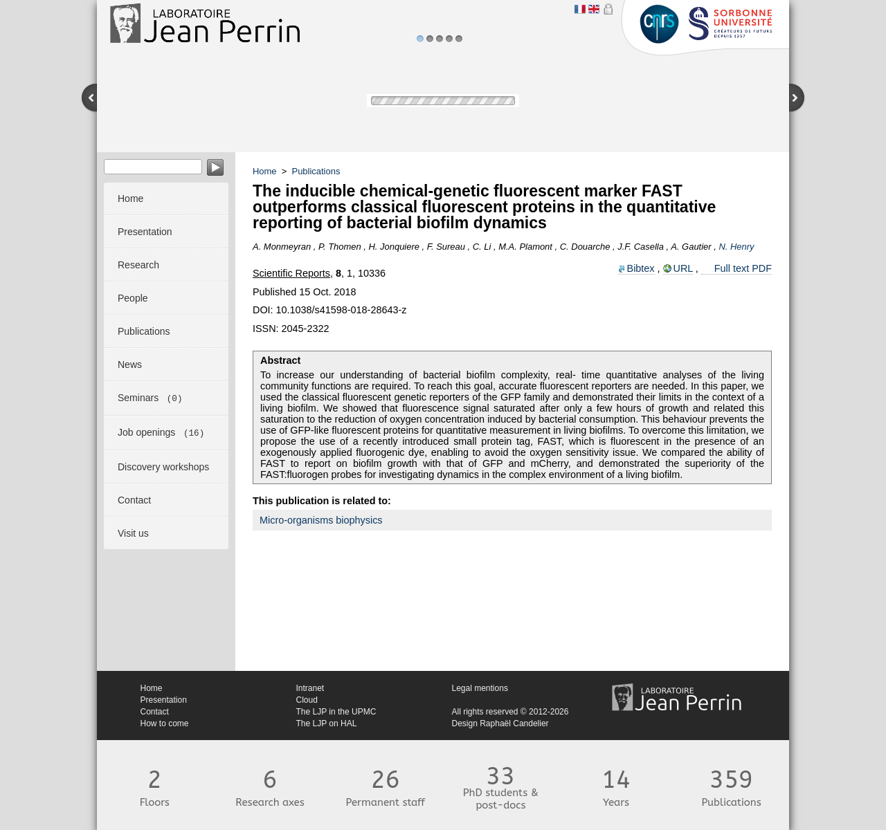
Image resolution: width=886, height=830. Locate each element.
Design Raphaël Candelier (500, 723)
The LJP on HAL (326, 723)
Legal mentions (480, 688)
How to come (165, 723)
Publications (316, 171)
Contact (155, 712)
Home (265, 171)
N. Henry (736, 246)
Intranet (310, 688)
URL (683, 268)
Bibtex (641, 268)
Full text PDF (743, 268)
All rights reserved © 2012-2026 (510, 712)
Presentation (164, 700)
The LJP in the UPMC (336, 712)
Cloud (307, 700)
